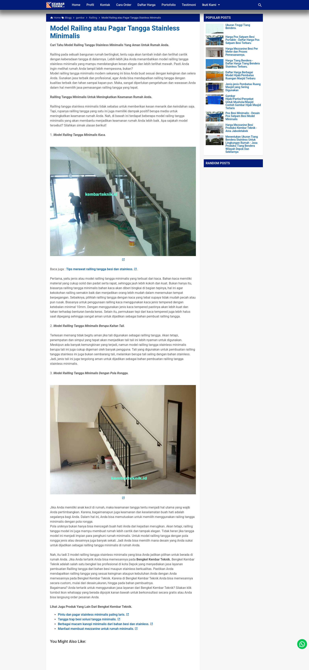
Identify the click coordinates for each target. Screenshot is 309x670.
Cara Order (124, 5)
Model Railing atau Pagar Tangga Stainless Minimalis (116, 32)
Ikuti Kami (212, 4)
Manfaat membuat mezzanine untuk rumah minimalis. (96, 629)
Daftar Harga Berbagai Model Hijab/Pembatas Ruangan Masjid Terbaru (240, 75)
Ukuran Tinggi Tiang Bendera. (237, 27)
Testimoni (190, 5)
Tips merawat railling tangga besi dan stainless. (99, 269)
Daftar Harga (147, 5)
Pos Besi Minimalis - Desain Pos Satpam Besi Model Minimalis (242, 116)
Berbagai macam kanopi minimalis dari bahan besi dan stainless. (103, 624)
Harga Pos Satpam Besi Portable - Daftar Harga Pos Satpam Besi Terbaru (242, 40)
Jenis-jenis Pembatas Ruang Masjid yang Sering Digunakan (243, 87)
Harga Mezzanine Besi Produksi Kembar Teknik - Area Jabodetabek (241, 128)
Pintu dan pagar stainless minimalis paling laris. (91, 614)
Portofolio (170, 5)
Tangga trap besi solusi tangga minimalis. (87, 619)
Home (76, 5)
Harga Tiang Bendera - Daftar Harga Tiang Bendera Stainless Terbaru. (242, 63)
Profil (90, 5)
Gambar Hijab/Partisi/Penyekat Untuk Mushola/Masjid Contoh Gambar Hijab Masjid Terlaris (243, 102)
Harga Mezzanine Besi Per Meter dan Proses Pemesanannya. (241, 51)
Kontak (105, 5)
